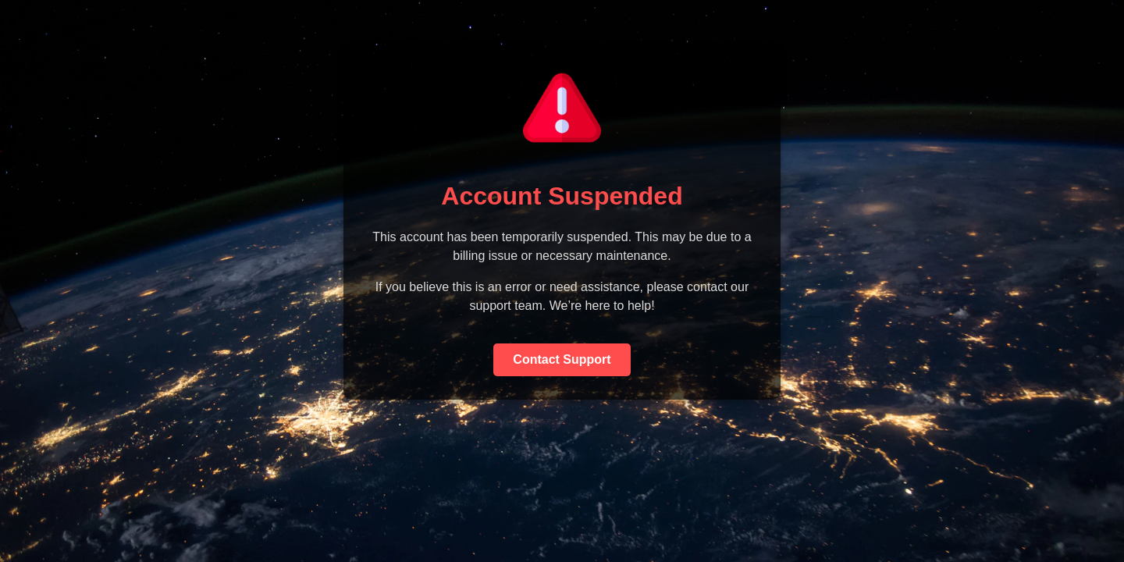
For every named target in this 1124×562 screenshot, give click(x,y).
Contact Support (561, 359)
